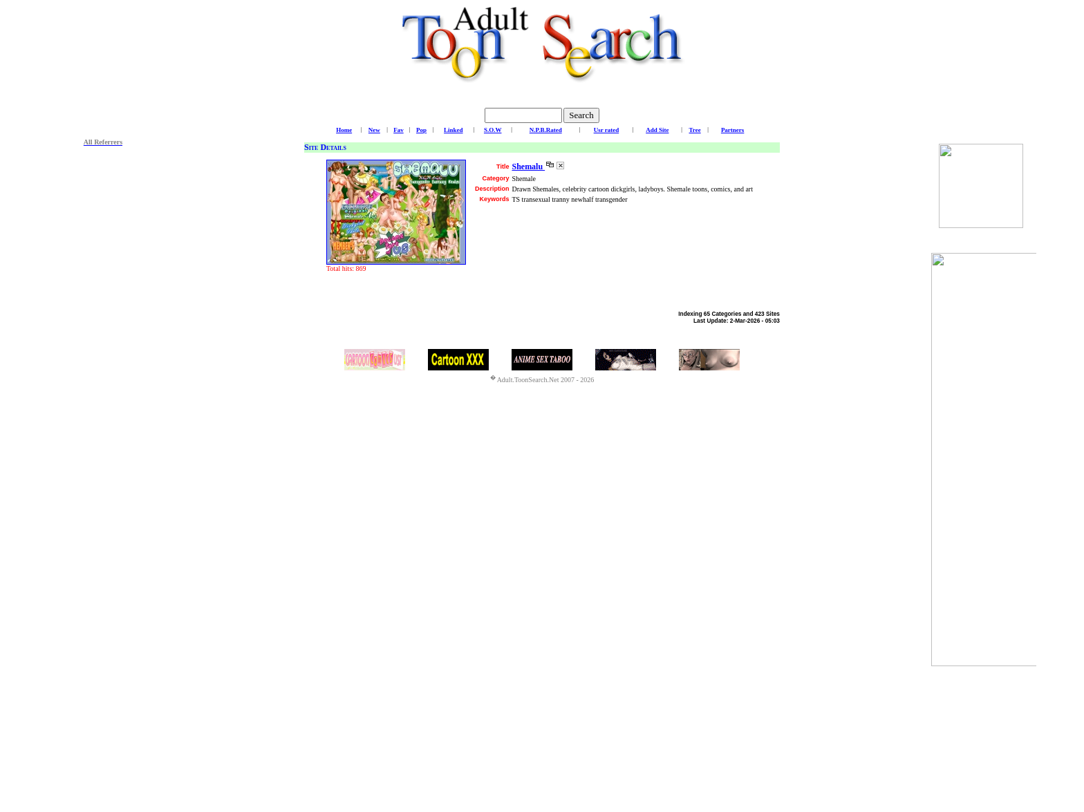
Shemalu (528, 166)
